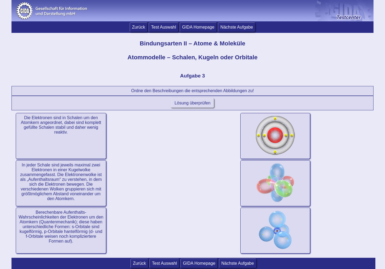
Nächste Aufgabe (236, 27)
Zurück (138, 27)
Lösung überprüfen (192, 103)
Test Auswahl (163, 27)
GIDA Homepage (198, 27)
